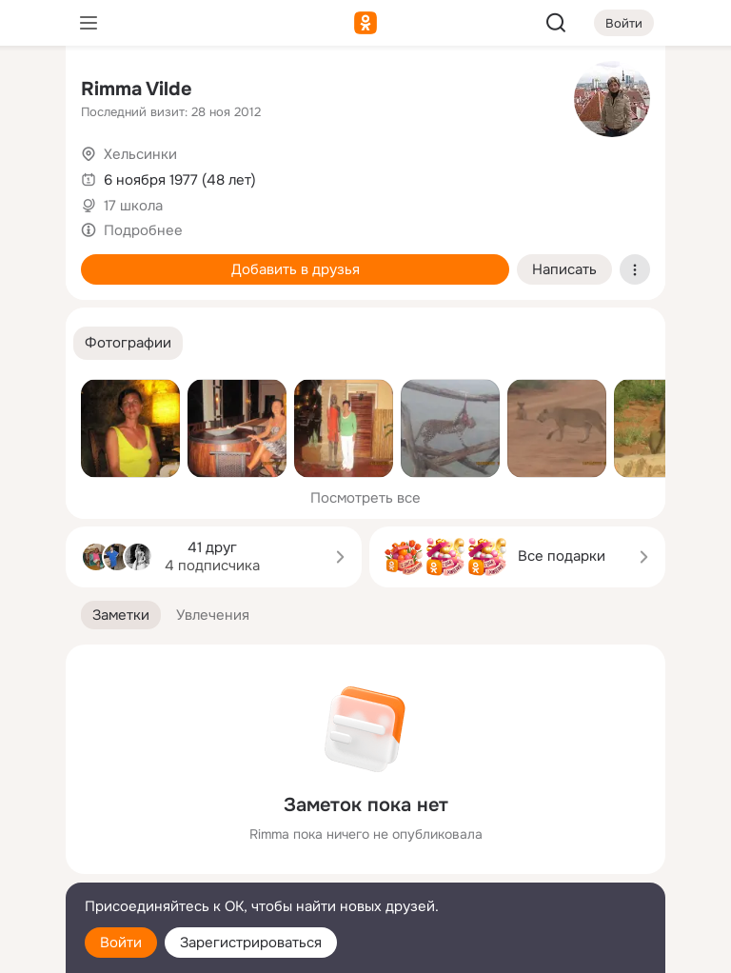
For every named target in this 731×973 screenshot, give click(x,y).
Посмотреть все (365, 497)
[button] (128, 343)
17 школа (133, 205)
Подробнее (143, 230)
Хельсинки (140, 154)
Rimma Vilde (136, 89)
